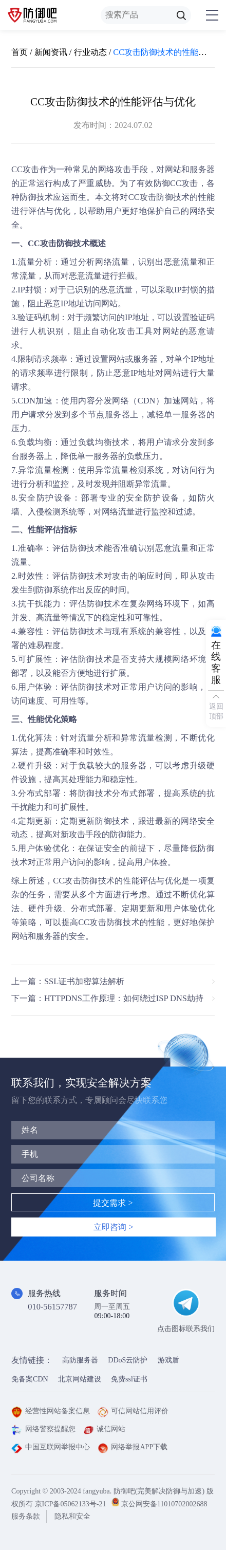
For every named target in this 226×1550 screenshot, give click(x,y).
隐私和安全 (72, 1516)
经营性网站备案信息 (50, 1411)
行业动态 (90, 52)
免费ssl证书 (129, 1379)
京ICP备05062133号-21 (70, 1504)
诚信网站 (104, 1429)
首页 (19, 52)
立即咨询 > (113, 1227)
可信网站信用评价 (133, 1411)
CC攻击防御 (75, 880)
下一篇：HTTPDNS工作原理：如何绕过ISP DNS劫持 (107, 998)
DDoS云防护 (127, 1360)
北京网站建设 (79, 1379)
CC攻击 (25, 169)
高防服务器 (80, 1360)
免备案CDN (29, 1379)
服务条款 (25, 1516)
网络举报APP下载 (132, 1447)
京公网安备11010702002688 (164, 1504)
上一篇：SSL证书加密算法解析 (67, 981)
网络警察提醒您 (43, 1429)
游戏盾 (168, 1360)
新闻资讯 (50, 52)
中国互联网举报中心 (50, 1447)
